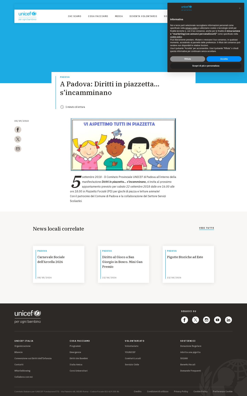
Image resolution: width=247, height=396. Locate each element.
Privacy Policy (181, 392)
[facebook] (17, 130)
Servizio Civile (132, 364)
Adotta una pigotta (190, 352)
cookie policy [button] (176, 37)
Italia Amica (76, 364)
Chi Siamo (74, 16)
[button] (240, 8)
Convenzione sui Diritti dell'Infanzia (33, 358)
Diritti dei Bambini (79, 358)
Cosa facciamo (98, 16)
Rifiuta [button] (187, 59)
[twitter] (17, 140)
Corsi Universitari (78, 370)
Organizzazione (22, 346)
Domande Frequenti (190, 370)
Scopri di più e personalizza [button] (205, 66)
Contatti (18, 364)
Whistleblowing (22, 370)
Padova (65, 77)
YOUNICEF (130, 352)
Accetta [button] (224, 59)
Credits (138, 392)
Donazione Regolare (190, 346)
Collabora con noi (23, 377)
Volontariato (131, 346)
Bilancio (18, 352)
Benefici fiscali (187, 364)
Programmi (75, 346)
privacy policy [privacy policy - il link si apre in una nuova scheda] (191, 28)
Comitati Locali (133, 358)
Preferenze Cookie (223, 392)
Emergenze (75, 352)
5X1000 (184, 358)
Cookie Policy (200, 392)
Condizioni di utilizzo (157, 392)
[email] (17, 149)
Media (119, 16)
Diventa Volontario (143, 16)
